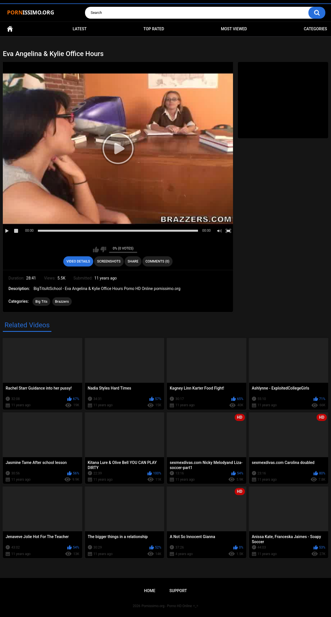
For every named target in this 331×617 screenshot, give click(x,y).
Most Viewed (234, 29)
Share (133, 261)
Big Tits (41, 302)
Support (178, 590)
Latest (80, 29)
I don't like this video (103, 249)
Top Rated (153, 29)
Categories (315, 29)
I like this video (96, 249)
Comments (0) (157, 261)
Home (10, 29)
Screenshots (109, 261)
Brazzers (62, 302)
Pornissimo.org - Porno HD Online (166, 606)
